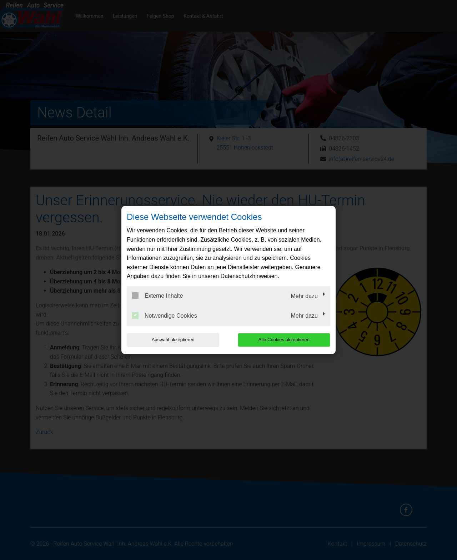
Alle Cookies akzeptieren (284, 339)
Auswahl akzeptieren (172, 339)
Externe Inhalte (157, 295)
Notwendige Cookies (164, 315)
